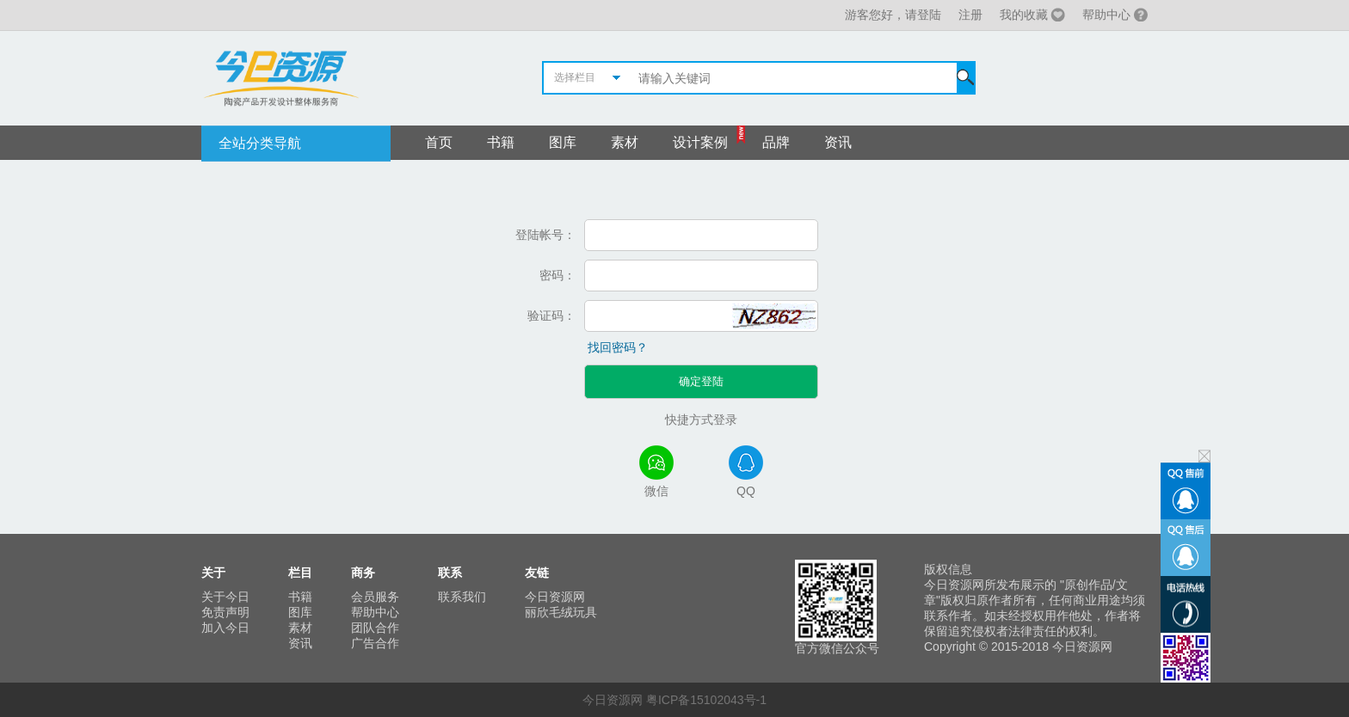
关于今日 (225, 597)
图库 (562, 142)
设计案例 (700, 142)
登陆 (929, 14)
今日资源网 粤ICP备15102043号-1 (674, 700)
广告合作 (375, 643)
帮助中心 (1106, 14)
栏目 (300, 572)
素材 (624, 142)
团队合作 (375, 627)
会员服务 (375, 597)
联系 (450, 572)
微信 (656, 471)
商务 (363, 572)
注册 (970, 14)
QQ (746, 471)
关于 (213, 572)
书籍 (500, 142)
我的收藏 (1024, 14)
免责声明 (225, 612)
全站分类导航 (260, 143)
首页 (439, 142)
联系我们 (462, 597)
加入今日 (225, 627)
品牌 (776, 142)
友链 (537, 572)
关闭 (1204, 456)
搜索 (965, 78)
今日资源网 (555, 597)
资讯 (838, 142)
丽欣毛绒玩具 (561, 612)
